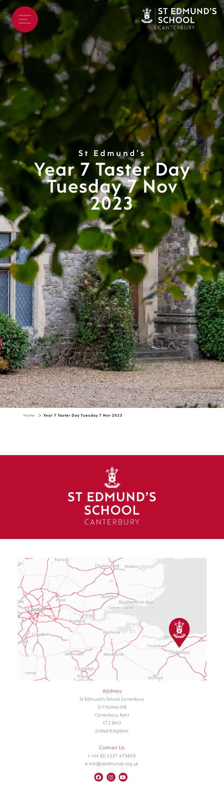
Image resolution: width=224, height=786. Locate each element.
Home (29, 415)
